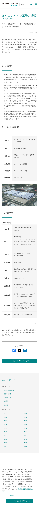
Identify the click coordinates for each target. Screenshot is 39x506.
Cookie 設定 (12, 497)
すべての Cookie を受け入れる (21, 502)
